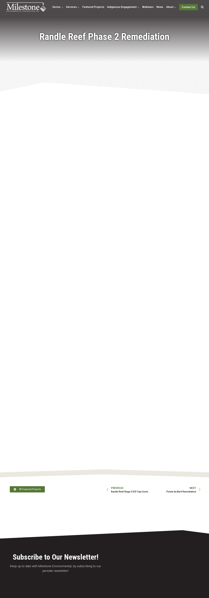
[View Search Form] (202, 7)
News (159, 7)
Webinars (148, 7)
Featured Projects (93, 7)
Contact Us (188, 7)
